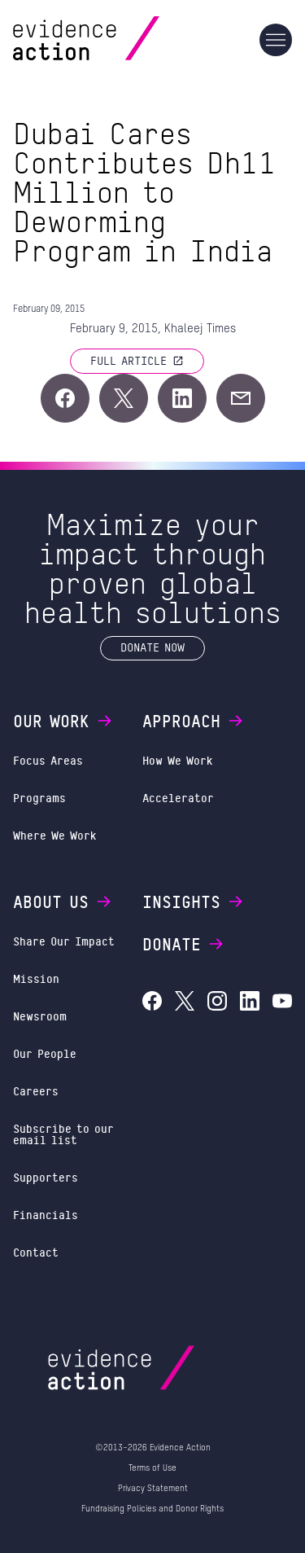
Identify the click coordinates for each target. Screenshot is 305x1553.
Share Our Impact (64, 941)
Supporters (45, 1177)
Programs (39, 797)
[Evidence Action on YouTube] (282, 1003)
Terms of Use (152, 1467)
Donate (183, 943)
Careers (36, 1091)
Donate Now (152, 647)
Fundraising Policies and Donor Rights (152, 1508)
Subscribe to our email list (63, 1134)
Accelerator (178, 797)
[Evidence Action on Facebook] (152, 1003)
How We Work (177, 760)
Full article (137, 360)
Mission (36, 978)
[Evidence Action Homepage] (117, 39)
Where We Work (55, 835)
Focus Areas (48, 760)
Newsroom (40, 1016)
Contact (36, 1252)
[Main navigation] (275, 40)
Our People (44, 1053)
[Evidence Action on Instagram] (217, 1003)
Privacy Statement (153, 1488)
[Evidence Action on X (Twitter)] (184, 1003)
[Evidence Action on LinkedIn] (249, 1003)
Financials (45, 1214)
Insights (193, 901)
